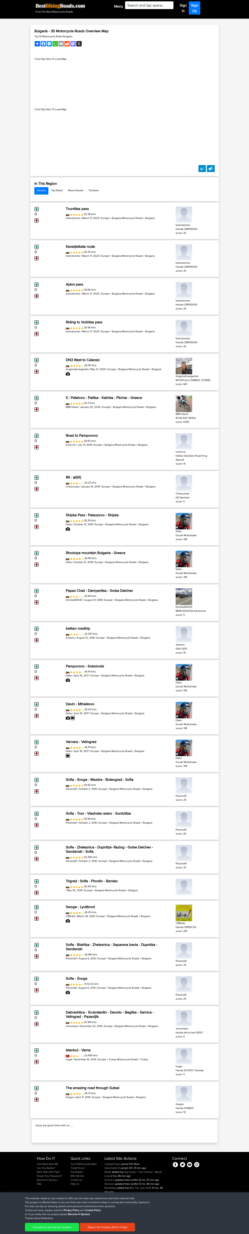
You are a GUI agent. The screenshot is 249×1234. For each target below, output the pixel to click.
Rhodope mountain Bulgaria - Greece (95, 552)
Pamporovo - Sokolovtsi (85, 666)
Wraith (108, 1193)
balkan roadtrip (78, 628)
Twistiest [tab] (94, 190)
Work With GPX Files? (48, 1193)
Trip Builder (77, 1193)
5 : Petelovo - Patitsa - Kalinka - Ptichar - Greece (104, 397)
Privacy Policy (81, 1229)
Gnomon (109, 1201)
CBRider (70, 916)
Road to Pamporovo (82, 435)
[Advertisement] (124, 84)
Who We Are (77, 1197)
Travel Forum (78, 1189)
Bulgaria (150, 218)
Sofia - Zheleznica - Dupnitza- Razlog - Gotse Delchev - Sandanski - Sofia (109, 849)
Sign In (183, 8)
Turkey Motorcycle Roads (123, 1059)
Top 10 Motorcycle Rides (84, 1185)
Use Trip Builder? (46, 1189)
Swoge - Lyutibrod (80, 906)
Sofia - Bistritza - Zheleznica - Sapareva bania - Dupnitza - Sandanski (111, 947)
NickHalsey (110, 1209)
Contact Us (76, 1201)
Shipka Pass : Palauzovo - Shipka (92, 515)
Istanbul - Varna (78, 1050)
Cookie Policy (97, 1229)
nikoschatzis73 (112, 1189)
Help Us (75, 1205)
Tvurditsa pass (77, 208)
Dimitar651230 (74, 600)
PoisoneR (71, 789)
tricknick (71, 445)
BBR (131, 1185)
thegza (70, 1097)
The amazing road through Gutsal (92, 1087)
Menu (118, 6)
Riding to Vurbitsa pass (84, 322)
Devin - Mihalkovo (80, 704)
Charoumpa (72, 486)
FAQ (39, 1205)
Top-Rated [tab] (57, 190)
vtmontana (72, 1026)
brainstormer (73, 218)
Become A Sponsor (47, 1201)
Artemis (70, 638)
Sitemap (67, 1229)
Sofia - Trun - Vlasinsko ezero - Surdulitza (98, 813)
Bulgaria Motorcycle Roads (127, 218)
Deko (69, 524)
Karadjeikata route (80, 246)
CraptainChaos (112, 1185)
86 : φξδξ (73, 477)
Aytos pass (74, 284)
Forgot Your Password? (49, 1197)
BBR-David (72, 407)
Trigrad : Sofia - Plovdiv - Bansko (92, 881)
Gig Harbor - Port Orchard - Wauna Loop (133, 1195)
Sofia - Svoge (76, 978)
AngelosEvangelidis (77, 369)
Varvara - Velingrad (81, 741)
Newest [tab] (41, 190)
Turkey (144, 1059)
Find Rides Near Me (47, 1185)
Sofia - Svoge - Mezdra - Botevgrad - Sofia (99, 779)
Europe (105, 218)
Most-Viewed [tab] (75, 190)
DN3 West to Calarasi (82, 359)
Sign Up (194, 8)
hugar (69, 1059)
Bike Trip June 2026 (140, 1209)
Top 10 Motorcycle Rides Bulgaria (53, 36)
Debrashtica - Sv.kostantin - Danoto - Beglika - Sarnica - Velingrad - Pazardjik (110, 1014)
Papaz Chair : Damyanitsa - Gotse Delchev (99, 590)
